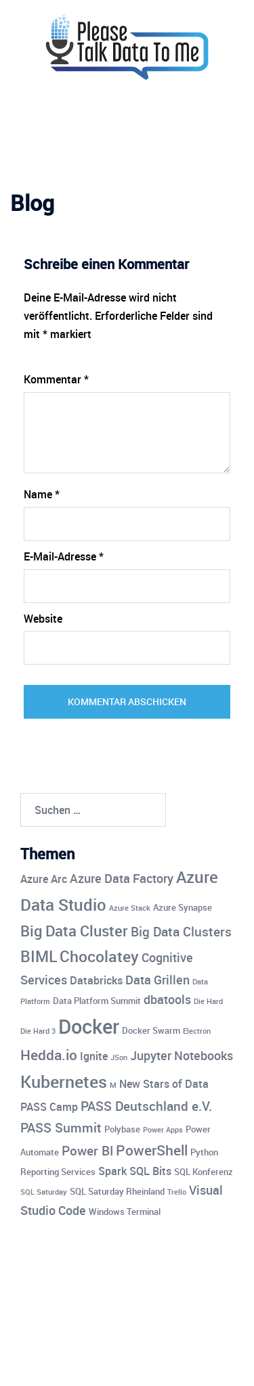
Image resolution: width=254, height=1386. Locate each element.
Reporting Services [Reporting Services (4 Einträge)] (58, 1172)
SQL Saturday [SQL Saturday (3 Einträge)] (43, 1192)
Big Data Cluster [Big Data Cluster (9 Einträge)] (74, 930)
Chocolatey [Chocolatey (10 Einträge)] (99, 956)
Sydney (165, 1362)
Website (43, 618)
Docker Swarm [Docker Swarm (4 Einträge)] (151, 1030)
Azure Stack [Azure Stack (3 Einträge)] (129, 908)
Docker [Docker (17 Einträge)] (88, 1026)
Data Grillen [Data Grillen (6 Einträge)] (157, 980)
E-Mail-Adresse (64, 556)
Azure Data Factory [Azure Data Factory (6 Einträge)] (121, 878)
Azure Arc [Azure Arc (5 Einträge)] (43, 878)
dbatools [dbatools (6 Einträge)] (167, 999)
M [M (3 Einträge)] (113, 1085)
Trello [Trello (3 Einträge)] (176, 1192)
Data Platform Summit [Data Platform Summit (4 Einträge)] (97, 1001)
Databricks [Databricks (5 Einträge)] (96, 980)
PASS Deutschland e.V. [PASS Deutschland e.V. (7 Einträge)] (146, 1106)
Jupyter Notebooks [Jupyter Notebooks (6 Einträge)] (181, 1055)
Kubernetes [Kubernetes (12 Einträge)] (63, 1081)
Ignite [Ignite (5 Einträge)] (94, 1056)
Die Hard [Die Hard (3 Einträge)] (208, 1001)
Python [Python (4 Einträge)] (204, 1152)
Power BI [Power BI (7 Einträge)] (87, 1151)
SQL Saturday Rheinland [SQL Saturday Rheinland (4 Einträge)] (117, 1191)
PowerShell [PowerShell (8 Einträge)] (152, 1150)
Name (42, 494)
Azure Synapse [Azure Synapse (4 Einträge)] (182, 907)
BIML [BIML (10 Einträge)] (38, 956)
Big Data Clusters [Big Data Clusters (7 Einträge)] (181, 931)
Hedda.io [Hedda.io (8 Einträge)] (48, 1054)
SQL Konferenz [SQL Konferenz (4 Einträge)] (203, 1172)
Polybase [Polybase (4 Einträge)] (122, 1129)
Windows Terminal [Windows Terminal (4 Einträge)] (125, 1211)
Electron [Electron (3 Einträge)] (197, 1031)
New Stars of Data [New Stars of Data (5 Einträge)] (164, 1083)
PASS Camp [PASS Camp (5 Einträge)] (49, 1106)
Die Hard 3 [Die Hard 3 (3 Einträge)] (38, 1031)
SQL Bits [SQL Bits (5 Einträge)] (150, 1171)
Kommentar (56, 379)
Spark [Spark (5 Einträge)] (112, 1171)
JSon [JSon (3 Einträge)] (118, 1057)
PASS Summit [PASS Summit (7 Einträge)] (61, 1128)
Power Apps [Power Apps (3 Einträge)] (163, 1129)
